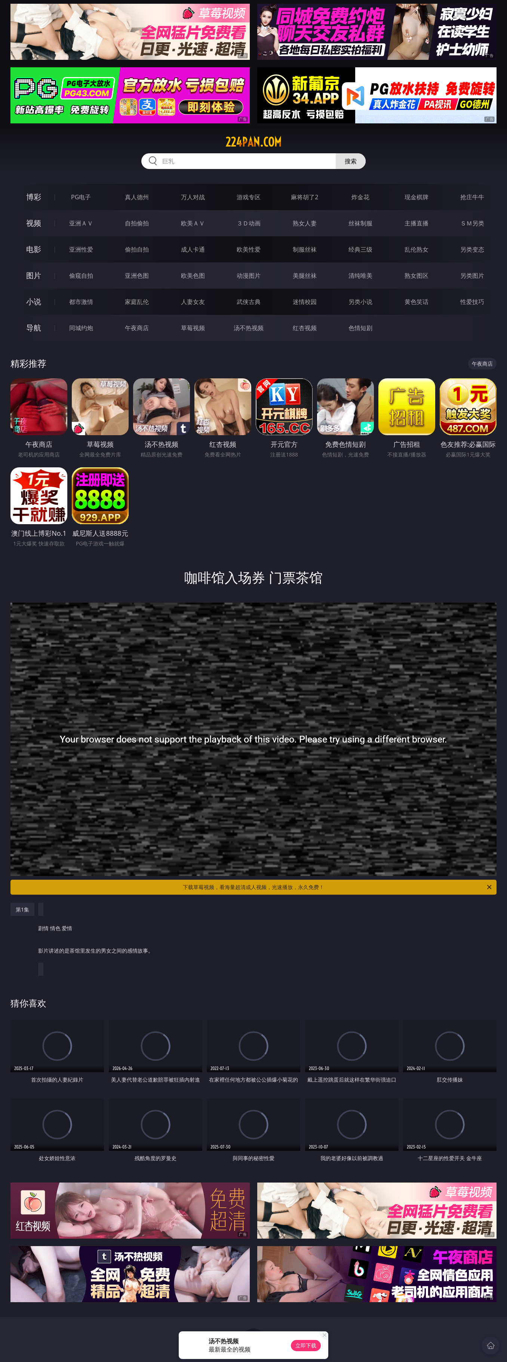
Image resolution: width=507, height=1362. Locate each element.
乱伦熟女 (416, 249)
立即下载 (305, 1345)
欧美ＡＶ (193, 223)
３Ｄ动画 (249, 223)
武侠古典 (249, 302)
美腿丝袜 (305, 275)
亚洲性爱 (81, 249)
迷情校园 (305, 302)
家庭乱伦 (137, 302)
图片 (33, 275)
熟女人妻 (305, 223)
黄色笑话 (416, 302)
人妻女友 (193, 302)
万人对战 (193, 197)
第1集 (22, 909)
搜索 (351, 161)
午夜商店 (137, 328)
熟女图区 (416, 275)
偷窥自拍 (81, 275)
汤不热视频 (249, 328)
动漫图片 (249, 275)
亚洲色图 (137, 275)
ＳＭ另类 (472, 223)
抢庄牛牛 (472, 197)
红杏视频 (305, 328)
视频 (33, 223)
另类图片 (472, 275)
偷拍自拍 (137, 249)
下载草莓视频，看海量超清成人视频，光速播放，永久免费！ (338, 887)
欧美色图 (193, 275)
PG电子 (81, 197)
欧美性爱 (249, 249)
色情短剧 (360, 328)
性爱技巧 (472, 302)
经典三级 (360, 249)
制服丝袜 (305, 249)
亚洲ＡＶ (81, 223)
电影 (33, 249)
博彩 (33, 197)
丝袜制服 (360, 223)
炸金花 (360, 197)
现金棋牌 (416, 197)
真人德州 (137, 197)
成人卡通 (193, 249)
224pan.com (253, 142)
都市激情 (81, 302)
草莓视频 (193, 328)
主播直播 (416, 223)
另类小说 (360, 302)
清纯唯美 (360, 275)
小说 (33, 301)
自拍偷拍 (137, 223)
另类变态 (472, 249)
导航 (33, 328)
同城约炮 (81, 328)
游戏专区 (249, 197)
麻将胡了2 (304, 197)
